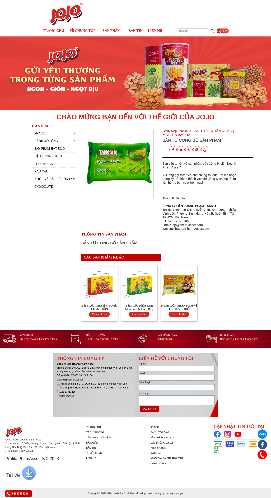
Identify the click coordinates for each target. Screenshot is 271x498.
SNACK (39, 133)
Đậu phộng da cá (48, 156)
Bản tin (136, 30)
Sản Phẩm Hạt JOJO (49, 148)
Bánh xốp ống (46, 141)
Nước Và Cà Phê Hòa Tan (54, 179)
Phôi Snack (43, 164)
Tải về (13, 475)
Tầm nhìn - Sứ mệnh (99, 437)
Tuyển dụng (94, 453)
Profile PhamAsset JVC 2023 (32, 458)
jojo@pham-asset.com (187, 225)
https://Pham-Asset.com (192, 229)
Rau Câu (41, 171)
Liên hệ (155, 30)
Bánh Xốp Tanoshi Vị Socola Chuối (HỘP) (99, 307)
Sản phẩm (111, 30)
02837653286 (20, 493)
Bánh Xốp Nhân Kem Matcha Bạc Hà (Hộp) (139, 307)
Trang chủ (53, 30)
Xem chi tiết (99, 314)
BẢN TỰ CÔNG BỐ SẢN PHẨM (191, 140)
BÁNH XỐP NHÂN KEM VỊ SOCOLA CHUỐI (179, 307)
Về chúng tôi (82, 30)
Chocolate (43, 186)
